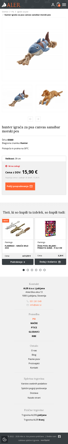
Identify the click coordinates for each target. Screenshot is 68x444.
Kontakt (34, 367)
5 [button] (40, 270)
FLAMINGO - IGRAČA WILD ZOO (16, 247)
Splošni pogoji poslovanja (34, 388)
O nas (34, 350)
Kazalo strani (34, 397)
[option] (17, 98)
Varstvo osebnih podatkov (34, 383)
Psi (12, 11)
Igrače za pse (22, 11)
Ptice (34, 327)
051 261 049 (34, 301)
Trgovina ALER (34, 415)
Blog (34, 354)
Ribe (34, 336)
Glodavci (34, 331)
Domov (5, 11)
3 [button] (32, 270)
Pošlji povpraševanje (20, 186)
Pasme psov (34, 359)
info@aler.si (34, 305)
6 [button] (44, 270)
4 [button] (36, 270)
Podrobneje (17, 261)
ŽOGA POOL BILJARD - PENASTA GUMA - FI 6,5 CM (49, 247)
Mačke (34, 323)
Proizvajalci (34, 363)
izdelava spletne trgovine (28, 440)
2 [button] (28, 270)
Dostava (34, 393)
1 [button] (24, 270)
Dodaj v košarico (50, 261)
